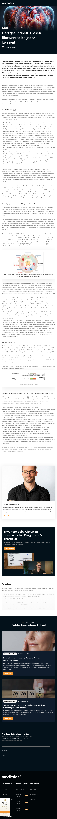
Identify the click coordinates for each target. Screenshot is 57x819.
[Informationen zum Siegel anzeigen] (5, 814)
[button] (53, 3)
